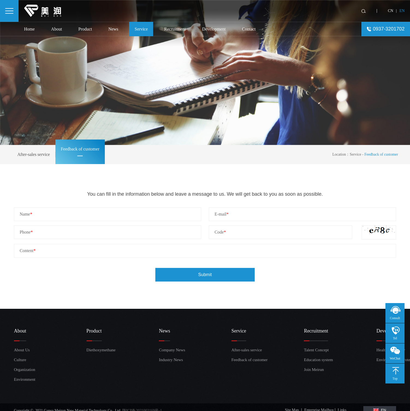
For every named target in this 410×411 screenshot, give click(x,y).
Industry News (169, 360)
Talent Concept (313, 350)
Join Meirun (313, 369)
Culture (20, 360)
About (56, 29)
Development (213, 29)
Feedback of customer (80, 149)
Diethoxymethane (96, 350)
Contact (249, 29)
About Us (22, 350)
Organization (24, 369)
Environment (24, 379)
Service (141, 29)
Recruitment (175, 29)
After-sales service (33, 154)
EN (402, 11)
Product (85, 29)
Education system (313, 360)
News (113, 29)
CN (390, 11)
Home (29, 29)
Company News (169, 350)
